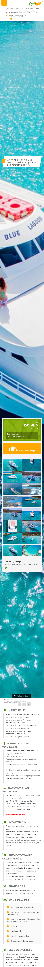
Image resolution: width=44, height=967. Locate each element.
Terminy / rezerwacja (22, 448)
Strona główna (8, 699)
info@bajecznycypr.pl (16, 16)
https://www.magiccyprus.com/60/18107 (21, 564)
